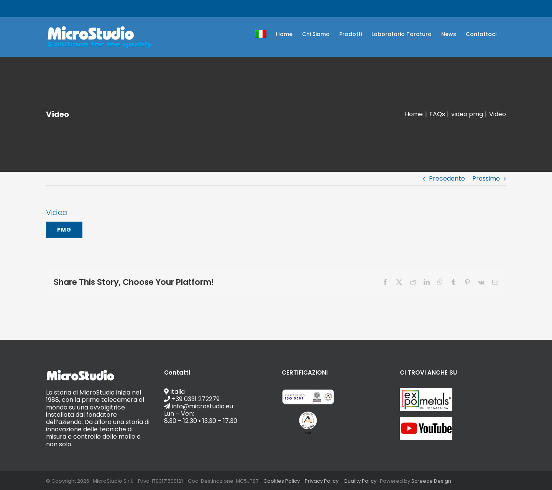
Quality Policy (359, 481)
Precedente (447, 178)
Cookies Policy (281, 481)
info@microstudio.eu (125, 8)
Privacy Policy (321, 481)
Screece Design (431, 481)
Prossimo (486, 178)
